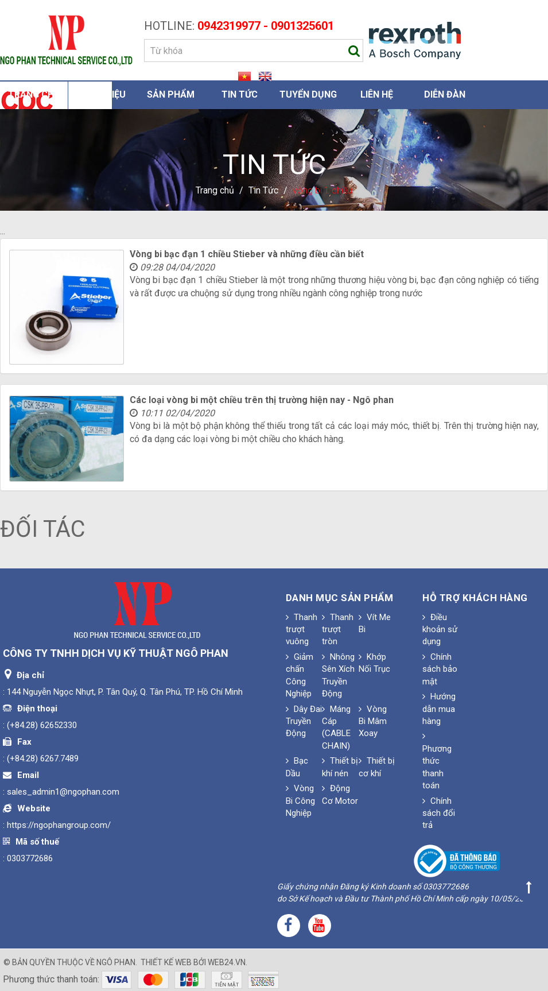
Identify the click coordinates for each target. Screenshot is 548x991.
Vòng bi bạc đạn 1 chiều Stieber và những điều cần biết (247, 254)
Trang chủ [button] (34, 94)
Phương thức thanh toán (437, 761)
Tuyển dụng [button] (308, 94)
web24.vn (227, 962)
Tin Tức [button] (239, 94)
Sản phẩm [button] (171, 94)
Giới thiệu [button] (103, 94)
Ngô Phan (115, 962)
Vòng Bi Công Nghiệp (300, 800)
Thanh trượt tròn (337, 629)
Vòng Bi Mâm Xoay (373, 721)
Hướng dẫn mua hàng (439, 708)
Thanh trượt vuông (301, 629)
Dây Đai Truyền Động (304, 721)
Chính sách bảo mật (439, 669)
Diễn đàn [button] (444, 94)
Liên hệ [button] (376, 94)
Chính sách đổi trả (438, 813)
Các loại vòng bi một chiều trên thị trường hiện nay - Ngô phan (262, 399)
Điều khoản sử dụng (439, 629)
